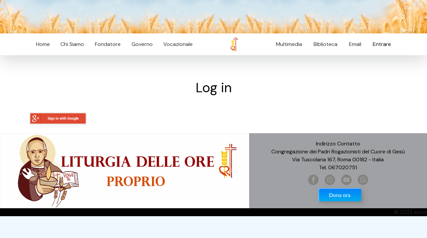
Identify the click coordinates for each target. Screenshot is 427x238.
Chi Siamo (72, 44)
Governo (142, 44)
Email (353, 44)
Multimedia (289, 44)
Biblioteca (325, 44)
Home (43, 44)
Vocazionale (178, 44)
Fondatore (108, 44)
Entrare (382, 44)
